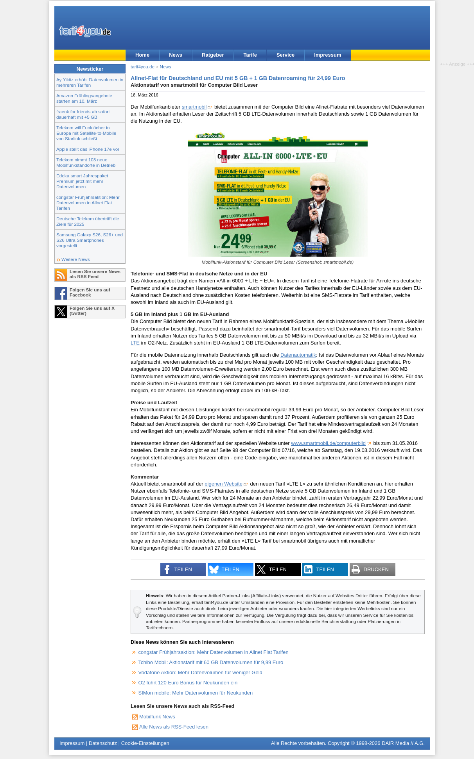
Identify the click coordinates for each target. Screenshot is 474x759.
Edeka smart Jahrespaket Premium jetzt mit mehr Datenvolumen (82, 181)
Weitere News (75, 259)
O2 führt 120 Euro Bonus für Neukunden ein (188, 683)
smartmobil (194, 107)
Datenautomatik (298, 355)
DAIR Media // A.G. (403, 743)
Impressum (327, 55)
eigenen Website (223, 484)
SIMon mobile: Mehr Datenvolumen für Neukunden (195, 693)
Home (142, 55)
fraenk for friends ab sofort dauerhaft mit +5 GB (83, 114)
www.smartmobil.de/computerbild (328, 443)
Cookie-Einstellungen (145, 743)
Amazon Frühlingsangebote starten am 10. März (84, 98)
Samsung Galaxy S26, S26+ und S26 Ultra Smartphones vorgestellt (89, 240)
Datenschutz (103, 743)
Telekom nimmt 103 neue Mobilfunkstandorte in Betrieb (85, 162)
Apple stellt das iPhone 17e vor (87, 149)
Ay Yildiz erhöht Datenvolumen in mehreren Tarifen (89, 82)
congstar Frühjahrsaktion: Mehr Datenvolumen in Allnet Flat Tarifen (88, 203)
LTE (135, 343)
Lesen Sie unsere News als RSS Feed (95, 274)
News (175, 55)
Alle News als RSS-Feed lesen (173, 727)
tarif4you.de (142, 66)
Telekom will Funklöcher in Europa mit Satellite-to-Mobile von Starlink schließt (86, 133)
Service (285, 55)
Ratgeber (213, 55)
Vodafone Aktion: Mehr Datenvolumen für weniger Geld (200, 672)
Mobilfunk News (157, 717)
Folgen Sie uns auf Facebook (90, 292)
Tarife (250, 55)
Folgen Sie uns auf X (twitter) (92, 310)
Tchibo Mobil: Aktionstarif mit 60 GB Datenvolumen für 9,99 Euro (211, 662)
